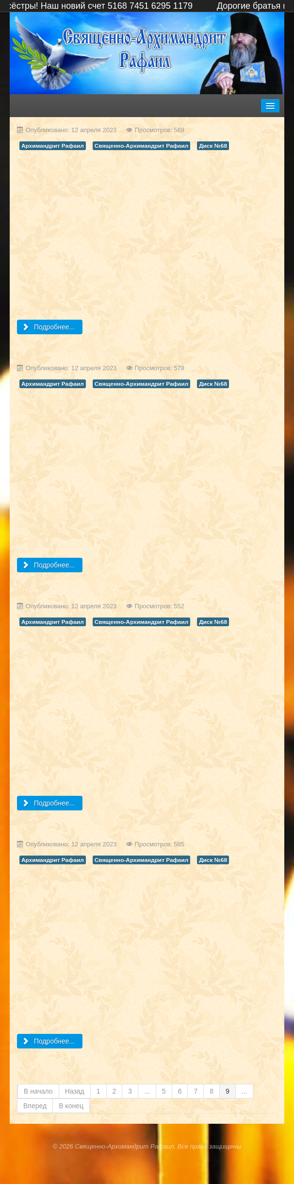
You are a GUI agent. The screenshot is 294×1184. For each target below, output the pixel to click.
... (147, 1091)
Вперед (35, 1106)
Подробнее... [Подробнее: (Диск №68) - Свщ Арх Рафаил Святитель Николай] (48, 565)
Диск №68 (213, 145)
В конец (71, 1106)
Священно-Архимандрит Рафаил (141, 145)
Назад (74, 1091)
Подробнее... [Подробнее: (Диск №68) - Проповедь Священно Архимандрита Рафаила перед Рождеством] (48, 803)
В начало (38, 1091)
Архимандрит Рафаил (52, 145)
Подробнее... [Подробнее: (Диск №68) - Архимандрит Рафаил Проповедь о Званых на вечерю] (48, 1041)
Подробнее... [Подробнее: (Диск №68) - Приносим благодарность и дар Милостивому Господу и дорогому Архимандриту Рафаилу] (48, 327)
